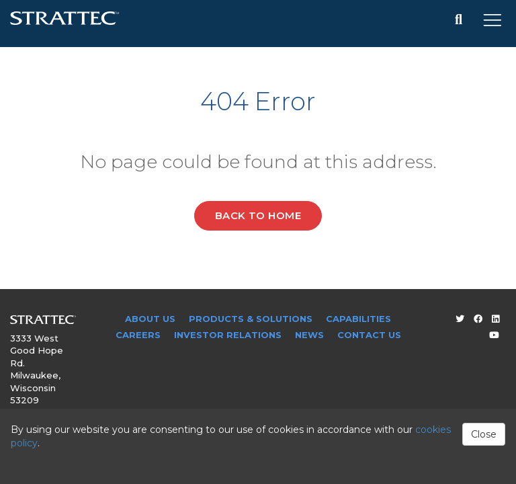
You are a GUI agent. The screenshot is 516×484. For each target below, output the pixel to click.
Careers (138, 334)
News (309, 334)
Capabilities (358, 318)
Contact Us (369, 334)
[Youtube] (494, 334)
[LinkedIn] (495, 318)
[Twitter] (460, 318)
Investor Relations (228, 334)
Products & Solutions (250, 318)
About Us (150, 318)
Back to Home (258, 215)
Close (484, 434)
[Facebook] (478, 318)
